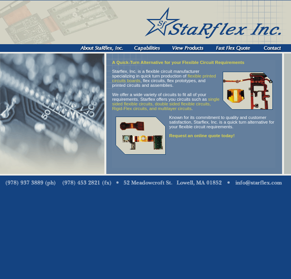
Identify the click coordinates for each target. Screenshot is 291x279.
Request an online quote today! (202, 135)
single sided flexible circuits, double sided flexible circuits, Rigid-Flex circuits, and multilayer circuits (166, 104)
